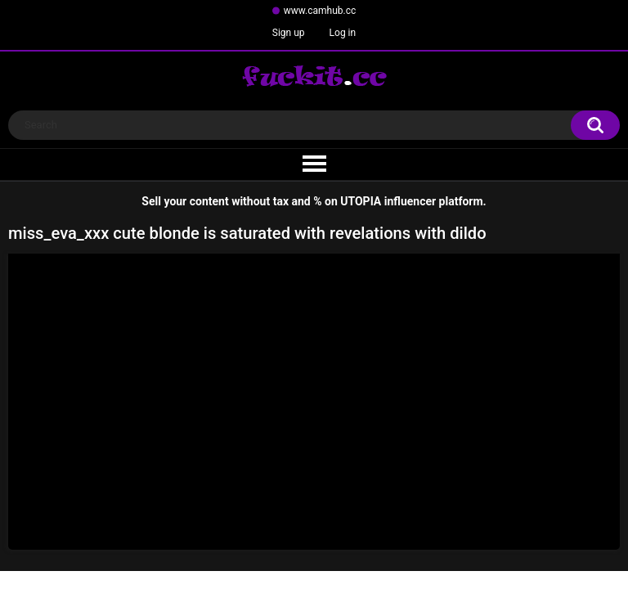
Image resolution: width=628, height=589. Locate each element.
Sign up (288, 32)
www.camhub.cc (320, 10)
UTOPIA (360, 201)
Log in (343, 32)
